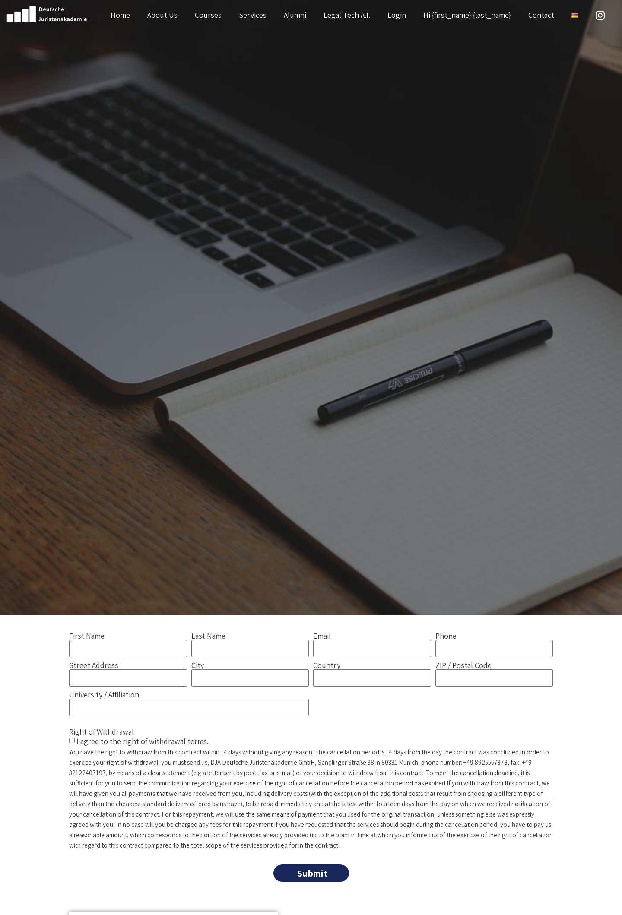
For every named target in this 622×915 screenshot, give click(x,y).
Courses (208, 15)
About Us (162, 15)
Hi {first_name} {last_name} (467, 15)
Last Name (208, 636)
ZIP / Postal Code (463, 665)
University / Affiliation (104, 695)
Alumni (295, 15)
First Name (87, 636)
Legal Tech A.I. (347, 15)
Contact (541, 15)
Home (120, 15)
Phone (446, 636)
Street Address (93, 665)
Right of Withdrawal (101, 731)
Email (322, 636)
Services (253, 15)
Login (396, 15)
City (197, 665)
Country (326, 665)
